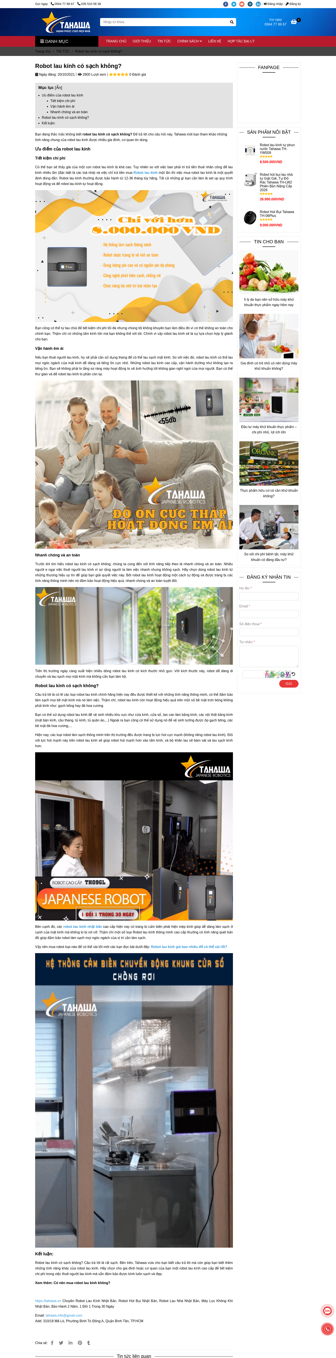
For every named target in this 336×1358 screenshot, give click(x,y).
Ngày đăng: (46, 74)
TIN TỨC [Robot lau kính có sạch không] (62, 51)
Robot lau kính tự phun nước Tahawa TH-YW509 (277, 149)
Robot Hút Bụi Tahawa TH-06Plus (277, 214)
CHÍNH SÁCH (189, 41)
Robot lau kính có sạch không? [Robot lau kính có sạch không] (65, 117)
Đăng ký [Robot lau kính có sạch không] (293, 4)
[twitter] (235, 4)
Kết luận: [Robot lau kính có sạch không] (48, 123)
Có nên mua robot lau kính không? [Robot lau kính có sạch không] (82, 1283)
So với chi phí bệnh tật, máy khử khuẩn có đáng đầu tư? (269, 557)
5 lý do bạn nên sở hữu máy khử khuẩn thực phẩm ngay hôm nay (269, 302)
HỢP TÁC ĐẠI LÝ (241, 41)
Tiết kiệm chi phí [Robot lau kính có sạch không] (62, 101)
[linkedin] (259, 4)
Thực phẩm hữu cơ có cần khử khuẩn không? (269, 493)
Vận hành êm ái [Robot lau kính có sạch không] (62, 106)
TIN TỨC (164, 41)
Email (243, 606)
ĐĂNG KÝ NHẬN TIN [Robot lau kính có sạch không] (269, 577)
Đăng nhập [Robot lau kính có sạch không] (273, 4)
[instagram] (252, 4)
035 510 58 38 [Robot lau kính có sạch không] (89, 4)
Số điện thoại (249, 624)
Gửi (289, 683)
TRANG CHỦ (116, 41)
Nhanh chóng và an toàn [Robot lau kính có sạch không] (69, 112)
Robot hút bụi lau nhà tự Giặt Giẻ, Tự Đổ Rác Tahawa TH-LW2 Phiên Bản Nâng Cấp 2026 (276, 182)
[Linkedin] (70, 1342)
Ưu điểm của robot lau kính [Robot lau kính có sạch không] (62, 95)
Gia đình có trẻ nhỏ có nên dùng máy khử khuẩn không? (269, 366)
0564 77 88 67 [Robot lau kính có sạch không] (63, 4)
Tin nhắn (246, 642)
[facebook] (227, 4)
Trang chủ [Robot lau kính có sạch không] (43, 51)
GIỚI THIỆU (142, 41)
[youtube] (243, 4)
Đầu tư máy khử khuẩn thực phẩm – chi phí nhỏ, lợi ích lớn (269, 429)
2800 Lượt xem (92, 74)
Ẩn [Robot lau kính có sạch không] (58, 87)
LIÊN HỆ (214, 41)
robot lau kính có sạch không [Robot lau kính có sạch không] (106, 134)
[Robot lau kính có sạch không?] (66, 22)
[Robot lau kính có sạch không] (296, 22)
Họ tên (244, 588)
